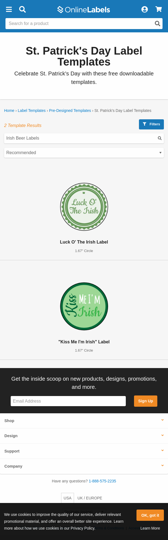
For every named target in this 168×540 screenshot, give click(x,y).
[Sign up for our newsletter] (68, 401)
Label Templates (32, 110)
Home (9, 110)
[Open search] (158, 24)
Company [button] (13, 466)
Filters (151, 124)
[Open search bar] (22, 9)
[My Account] (144, 9)
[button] (8, 9)
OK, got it (150, 515)
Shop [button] (9, 421)
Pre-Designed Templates (70, 110)
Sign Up (145, 401)
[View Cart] (158, 9)
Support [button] (11, 451)
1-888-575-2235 (102, 481)
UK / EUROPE (90, 498)
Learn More (150, 528)
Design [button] (11, 436)
